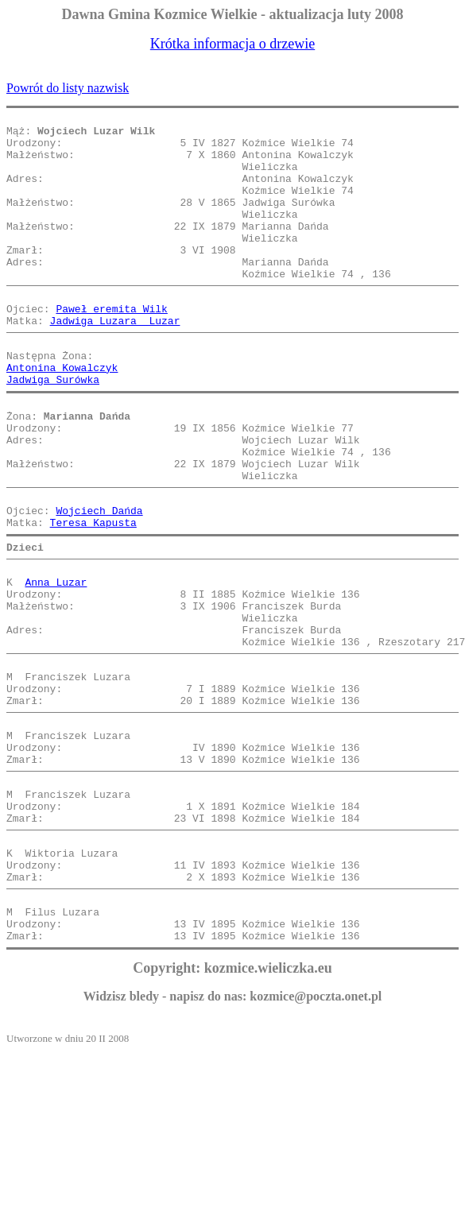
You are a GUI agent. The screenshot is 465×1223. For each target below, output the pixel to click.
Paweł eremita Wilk (111, 346)
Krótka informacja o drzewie (232, 44)
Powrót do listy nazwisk (67, 88)
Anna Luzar (56, 663)
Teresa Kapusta (93, 596)
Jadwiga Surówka (52, 429)
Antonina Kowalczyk (62, 415)
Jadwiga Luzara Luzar (115, 361)
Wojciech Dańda (99, 582)
